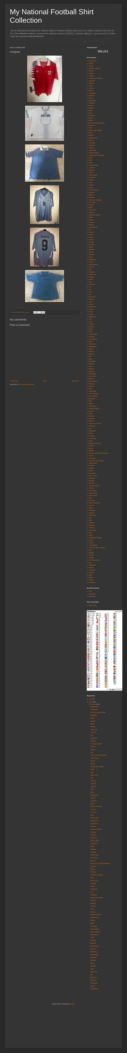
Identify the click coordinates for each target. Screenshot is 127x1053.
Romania (91, 446)
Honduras (92, 272)
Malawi (91, 349)
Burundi (91, 140)
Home (45, 381)
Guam (91, 257)
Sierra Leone (93, 475)
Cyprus (91, 187)
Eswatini (91, 222)
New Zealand (93, 396)
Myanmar (92, 384)
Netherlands (92, 391)
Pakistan (91, 416)
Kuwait (91, 314)
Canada (91, 148)
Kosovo (91, 312)
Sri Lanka (92, 500)
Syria (90, 518)
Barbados (92, 103)
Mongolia (92, 371)
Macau (91, 341)
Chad (90, 158)
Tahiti (90, 520)
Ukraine (91, 555)
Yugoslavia (92, 594)
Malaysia (91, 351)
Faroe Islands (93, 227)
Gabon (91, 237)
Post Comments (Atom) (26, 384)
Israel (90, 292)
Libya (90, 331)
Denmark (92, 192)
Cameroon (92, 145)
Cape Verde (92, 150)
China (90, 163)
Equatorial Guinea (94, 215)
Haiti (90, 269)
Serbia (91, 471)
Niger (90, 401)
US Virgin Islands (94, 560)
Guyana (91, 267)
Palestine (92, 418)
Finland (91, 232)
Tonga (91, 535)
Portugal (91, 436)
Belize (91, 110)
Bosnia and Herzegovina (97, 123)
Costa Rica (92, 177)
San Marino (92, 458)
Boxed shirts (93, 605)
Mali (90, 356)
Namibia (91, 386)
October (93, 704)
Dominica (92, 197)
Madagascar (93, 346)
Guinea (91, 262)
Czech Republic (94, 190)
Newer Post (14, 381)
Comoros (92, 170)
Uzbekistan (92, 565)
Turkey (91, 543)
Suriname (92, 510)
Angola (91, 73)
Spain (90, 498)
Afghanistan (92, 61)
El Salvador (92, 210)
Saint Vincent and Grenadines (98, 453)
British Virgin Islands (95, 130)
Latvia (90, 322)
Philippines (92, 431)
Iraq (90, 289)
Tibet (90, 591)
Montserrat (92, 376)
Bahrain (91, 98)
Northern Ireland (94, 408)
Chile (90, 160)
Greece (91, 252)
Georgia (91, 242)
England (91, 212)
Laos (90, 319)
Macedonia (92, 344)
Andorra (91, 71)
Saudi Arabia (93, 463)
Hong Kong (92, 274)
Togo (90, 533)
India (90, 282)
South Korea (93, 493)
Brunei (91, 133)
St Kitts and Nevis (94, 503)
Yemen (91, 577)
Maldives (91, 354)
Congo (91, 172)
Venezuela (92, 570)
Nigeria (91, 404)
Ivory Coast (92, 297)
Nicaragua (92, 399)
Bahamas (92, 95)
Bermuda (92, 115)
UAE (90, 550)
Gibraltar (91, 249)
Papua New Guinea (95, 423)
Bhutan (91, 118)
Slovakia (91, 480)
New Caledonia (93, 394)
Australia (91, 88)
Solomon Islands (94, 485)
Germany (92, 245)
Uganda (91, 552)
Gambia (91, 240)
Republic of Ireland (95, 443)
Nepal (90, 389)
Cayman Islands (94, 153)
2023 (91, 702)
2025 (91, 699)
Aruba (90, 86)
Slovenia (91, 483)
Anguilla (91, 76)
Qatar (90, 441)
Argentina (92, 81)
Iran (90, 287)
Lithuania (92, 336)
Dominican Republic (95, 200)
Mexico (91, 366)
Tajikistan (92, 523)
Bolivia (91, 120)
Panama (91, 421)
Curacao (91, 185)
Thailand (91, 528)
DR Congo (92, 202)
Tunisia (91, 540)
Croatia (91, 180)
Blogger (72, 1004)
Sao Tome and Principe (96, 461)
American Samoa (94, 68)
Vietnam (91, 572)
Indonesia (92, 284)
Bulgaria (91, 135)
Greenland (92, 596)
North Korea (92, 406)
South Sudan (93, 495)
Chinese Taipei (93, 165)
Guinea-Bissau (93, 264)
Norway (91, 411)
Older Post (75, 381)
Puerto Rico (92, 438)
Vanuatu (91, 567)
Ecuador (91, 205)
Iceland (91, 279)
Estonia (91, 220)
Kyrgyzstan (92, 317)
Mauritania (92, 361)
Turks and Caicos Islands (97, 547)
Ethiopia (91, 225)
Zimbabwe (92, 582)
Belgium (91, 108)
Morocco (91, 379)
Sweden (91, 513)
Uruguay (91, 557)
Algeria (91, 66)
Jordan (91, 304)
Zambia (91, 580)
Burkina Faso (93, 138)
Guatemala (92, 259)
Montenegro (92, 374)
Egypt (90, 207)
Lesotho (91, 327)
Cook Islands (93, 175)
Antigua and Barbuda (95, 78)
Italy (90, 294)
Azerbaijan (92, 93)
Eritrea (91, 217)
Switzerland (92, 515)
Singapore (92, 478)
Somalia (91, 488)
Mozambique (93, 381)
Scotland (91, 466)
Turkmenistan (93, 545)
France (91, 235)
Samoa (91, 456)
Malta (90, 359)
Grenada (91, 254)
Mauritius (92, 364)
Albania (91, 63)
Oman (91, 413)
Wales (91, 575)
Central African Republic (96, 155)
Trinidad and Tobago (95, 538)
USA (90, 562)
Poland (91, 433)
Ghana (91, 247)
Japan (91, 302)
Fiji (89, 230)
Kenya (91, 309)
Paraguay (92, 426)
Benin (90, 113)
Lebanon (91, 324)
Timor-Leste (92, 530)
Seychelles (92, 473)
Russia (91, 448)
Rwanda (91, 451)
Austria (91, 90)
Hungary (91, 277)
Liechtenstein (93, 334)
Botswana (92, 125)
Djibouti (91, 195)
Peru (90, 428)
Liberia (91, 329)
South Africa (92, 490)
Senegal (91, 468)
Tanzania (91, 525)
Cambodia (92, 143)
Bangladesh (92, 100)
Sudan (91, 508)
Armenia (91, 83)
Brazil (90, 128)
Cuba (90, 182)
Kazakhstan (92, 307)
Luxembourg (93, 339)
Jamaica (91, 299)
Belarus (91, 105)
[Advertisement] (52, 1026)
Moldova (91, 369)
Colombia (92, 168)
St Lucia (91, 505)
